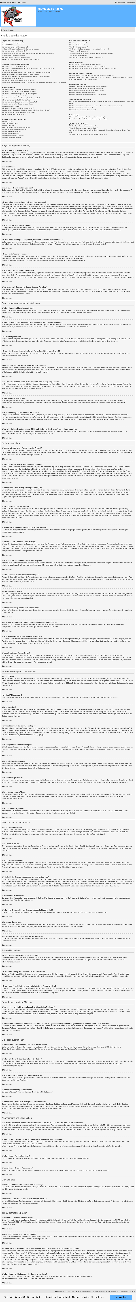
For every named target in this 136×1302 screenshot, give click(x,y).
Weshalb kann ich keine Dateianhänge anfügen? (17, 104)
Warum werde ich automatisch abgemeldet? (16, 57)
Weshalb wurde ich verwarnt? (11, 106)
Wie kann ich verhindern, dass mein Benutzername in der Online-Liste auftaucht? (28, 68)
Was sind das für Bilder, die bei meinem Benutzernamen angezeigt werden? (26, 76)
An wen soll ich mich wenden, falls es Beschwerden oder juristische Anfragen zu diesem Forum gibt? (100, 131)
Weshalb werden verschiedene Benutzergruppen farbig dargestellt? (91, 53)
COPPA (118, 204)
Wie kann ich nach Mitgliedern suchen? (82, 92)
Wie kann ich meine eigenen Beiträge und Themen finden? (88, 94)
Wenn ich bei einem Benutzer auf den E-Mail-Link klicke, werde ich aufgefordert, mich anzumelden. (34, 82)
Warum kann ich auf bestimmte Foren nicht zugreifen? (19, 102)
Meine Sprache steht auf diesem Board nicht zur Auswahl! (20, 74)
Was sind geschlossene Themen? (13, 135)
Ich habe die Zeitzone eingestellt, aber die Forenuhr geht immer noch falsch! (26, 72)
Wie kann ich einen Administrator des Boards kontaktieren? (88, 134)
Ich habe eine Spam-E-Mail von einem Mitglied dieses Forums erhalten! (92, 68)
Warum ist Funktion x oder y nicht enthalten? (83, 128)
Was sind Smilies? (8, 125)
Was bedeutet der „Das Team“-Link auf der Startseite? (86, 57)
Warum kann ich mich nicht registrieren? (15, 47)
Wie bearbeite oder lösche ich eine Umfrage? (16, 100)
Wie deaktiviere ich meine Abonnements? (82, 110)
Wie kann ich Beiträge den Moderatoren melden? (18, 108)
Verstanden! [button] (121, 1297)
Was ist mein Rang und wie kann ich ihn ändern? (18, 80)
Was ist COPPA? (7, 45)
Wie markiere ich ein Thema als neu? (14, 114)
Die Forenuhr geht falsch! (10, 70)
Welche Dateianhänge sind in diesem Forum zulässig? (87, 117)
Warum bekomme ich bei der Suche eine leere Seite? (86, 90)
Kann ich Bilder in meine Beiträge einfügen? (16, 127)
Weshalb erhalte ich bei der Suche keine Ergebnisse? (86, 88)
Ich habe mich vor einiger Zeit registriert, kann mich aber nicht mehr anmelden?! (28, 53)
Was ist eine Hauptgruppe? (78, 55)
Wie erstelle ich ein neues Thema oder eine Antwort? (19, 90)
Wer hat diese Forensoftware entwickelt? (82, 126)
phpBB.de (31, 372)
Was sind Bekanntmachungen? (12, 131)
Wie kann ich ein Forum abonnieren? (81, 108)
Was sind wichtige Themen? (11, 133)
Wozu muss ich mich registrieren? (13, 43)
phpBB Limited (16, 372)
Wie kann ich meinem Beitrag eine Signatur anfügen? (19, 94)
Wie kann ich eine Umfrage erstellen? (14, 96)
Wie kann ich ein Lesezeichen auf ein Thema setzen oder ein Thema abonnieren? (95, 106)
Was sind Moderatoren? (77, 45)
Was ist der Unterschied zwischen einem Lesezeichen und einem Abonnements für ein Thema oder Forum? (101, 102)
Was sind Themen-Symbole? (11, 137)
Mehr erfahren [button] (97, 1297)
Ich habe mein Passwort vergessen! (13, 55)
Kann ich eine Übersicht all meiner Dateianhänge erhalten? (88, 119)
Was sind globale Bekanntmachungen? (14, 129)
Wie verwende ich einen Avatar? (12, 78)
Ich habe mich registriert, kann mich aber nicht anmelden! (20, 49)
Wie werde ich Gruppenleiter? (79, 51)
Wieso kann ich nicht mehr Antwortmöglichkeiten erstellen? (21, 98)
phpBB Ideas (103, 1236)
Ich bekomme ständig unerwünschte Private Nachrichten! (87, 66)
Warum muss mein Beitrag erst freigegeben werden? (19, 112)
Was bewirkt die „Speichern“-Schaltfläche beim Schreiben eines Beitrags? (26, 110)
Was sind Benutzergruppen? (78, 47)
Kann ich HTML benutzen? (10, 123)
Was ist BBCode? (7, 121)
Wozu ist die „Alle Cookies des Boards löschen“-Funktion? (21, 59)
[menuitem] (14, 2)
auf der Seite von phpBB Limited (85, 1222)
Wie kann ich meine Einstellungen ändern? (16, 66)
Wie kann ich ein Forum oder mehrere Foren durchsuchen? (88, 86)
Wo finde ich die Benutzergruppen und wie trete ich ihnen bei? (89, 49)
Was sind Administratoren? (78, 43)
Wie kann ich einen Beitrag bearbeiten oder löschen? (19, 92)
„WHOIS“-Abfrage (29, 1253)
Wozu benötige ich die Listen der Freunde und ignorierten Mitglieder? (91, 75)
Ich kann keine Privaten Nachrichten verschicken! (85, 64)
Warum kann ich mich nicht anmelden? (14, 51)
